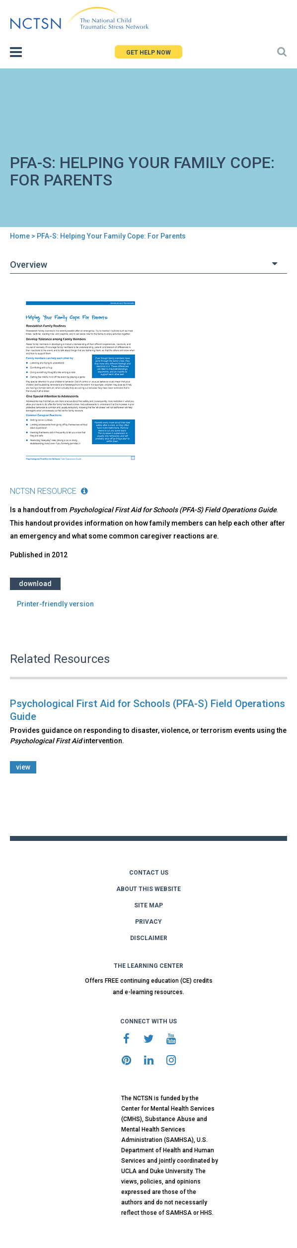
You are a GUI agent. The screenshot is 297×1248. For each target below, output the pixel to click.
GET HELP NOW (148, 52)
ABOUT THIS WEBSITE (148, 889)
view (23, 767)
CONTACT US (148, 872)
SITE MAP (148, 905)
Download (35, 584)
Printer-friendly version (55, 604)
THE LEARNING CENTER (148, 965)
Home (20, 236)
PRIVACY (148, 921)
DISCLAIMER (148, 938)
